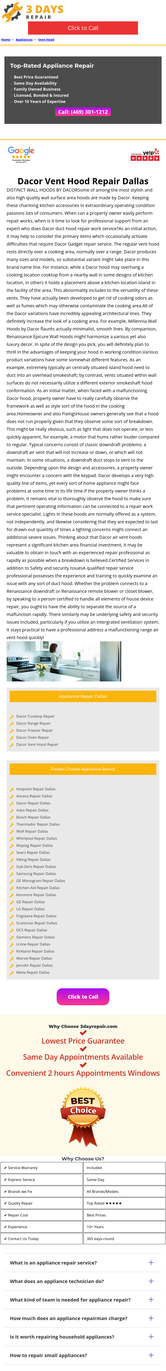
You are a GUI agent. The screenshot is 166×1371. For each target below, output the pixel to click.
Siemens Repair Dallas (35, 937)
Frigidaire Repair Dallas (36, 915)
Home (5, 39)
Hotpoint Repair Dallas (36, 788)
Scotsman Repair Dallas (36, 922)
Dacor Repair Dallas (33, 803)
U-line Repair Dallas (33, 944)
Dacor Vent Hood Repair (37, 744)
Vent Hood (46, 39)
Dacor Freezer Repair (34, 730)
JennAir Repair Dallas (34, 965)
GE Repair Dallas (30, 901)
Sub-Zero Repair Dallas (36, 866)
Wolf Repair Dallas (32, 831)
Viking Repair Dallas (33, 859)
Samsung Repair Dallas (36, 873)
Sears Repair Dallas (33, 852)
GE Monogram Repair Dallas (40, 880)
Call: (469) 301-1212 (83, 111)
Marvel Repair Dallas (34, 958)
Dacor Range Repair (33, 723)
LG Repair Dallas (30, 908)
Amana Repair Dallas (34, 795)
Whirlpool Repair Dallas (36, 838)
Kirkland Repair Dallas (35, 951)
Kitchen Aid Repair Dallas (38, 887)
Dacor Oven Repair (32, 737)
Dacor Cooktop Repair (35, 716)
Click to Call (83, 28)
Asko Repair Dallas (32, 810)
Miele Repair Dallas (33, 972)
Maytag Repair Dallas (34, 845)
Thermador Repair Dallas (38, 824)
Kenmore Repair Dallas (36, 894)
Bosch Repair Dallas (33, 817)
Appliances (24, 39)
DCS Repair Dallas (31, 930)
